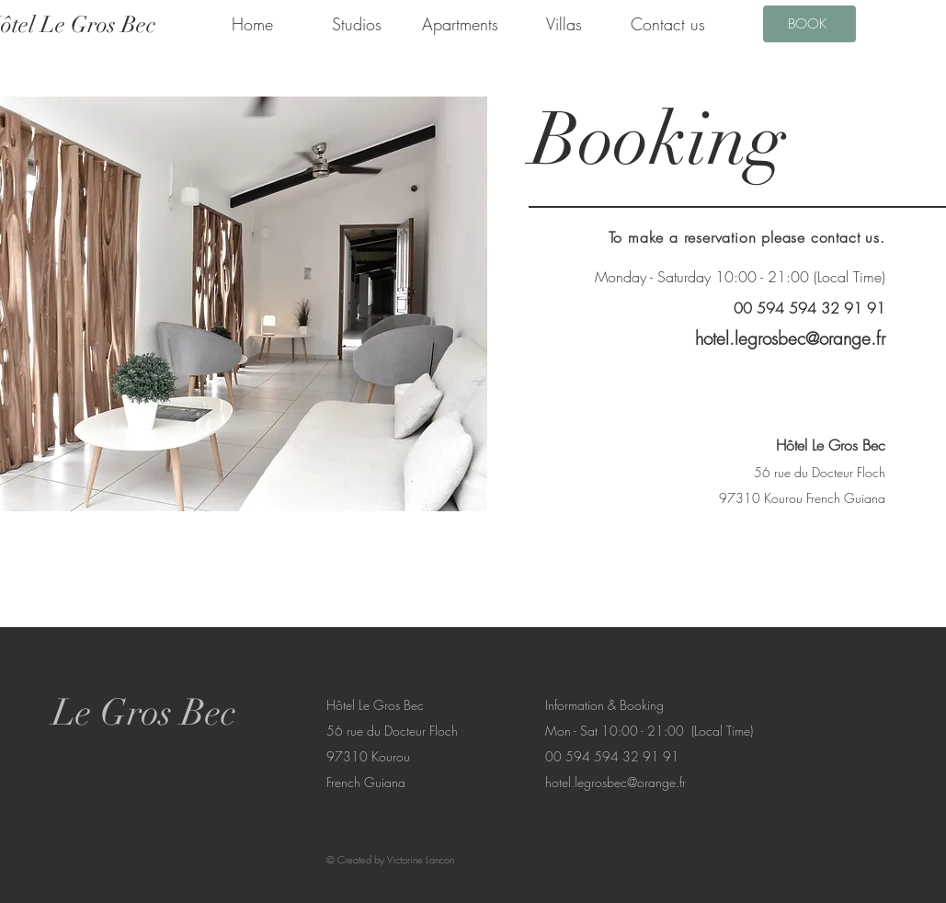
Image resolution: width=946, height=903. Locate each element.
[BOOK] (809, 24)
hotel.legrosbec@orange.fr (790, 338)
